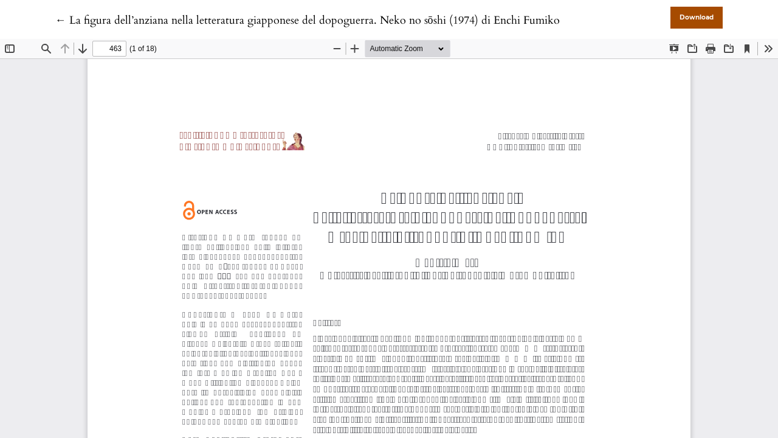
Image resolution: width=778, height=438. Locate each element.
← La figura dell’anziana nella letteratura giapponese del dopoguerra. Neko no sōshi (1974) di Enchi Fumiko (307, 20)
